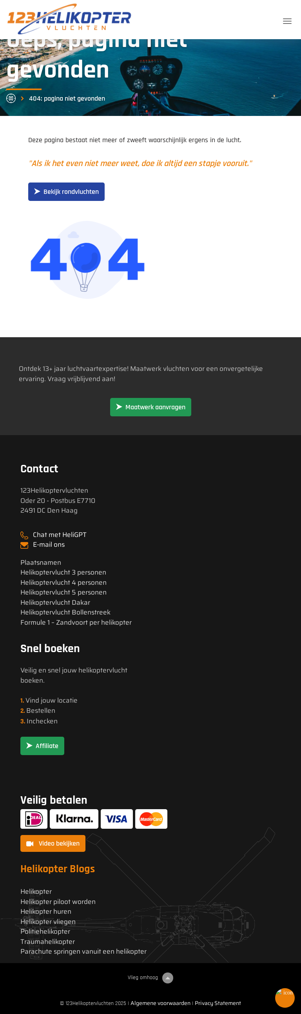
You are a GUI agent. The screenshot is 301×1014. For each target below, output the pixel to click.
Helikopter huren (45, 911)
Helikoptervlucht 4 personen (63, 582)
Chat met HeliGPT (60, 535)
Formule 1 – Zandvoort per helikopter (76, 622)
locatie (67, 700)
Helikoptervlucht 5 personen (63, 592)
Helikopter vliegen (48, 922)
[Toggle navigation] (287, 21)
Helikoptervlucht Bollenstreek (65, 612)
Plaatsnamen (40, 563)
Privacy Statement (218, 1003)
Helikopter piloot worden (58, 902)
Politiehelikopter (45, 931)
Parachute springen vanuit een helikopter (83, 951)
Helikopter (36, 892)
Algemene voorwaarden (160, 1003)
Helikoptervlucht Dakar (55, 602)
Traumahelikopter (47, 942)
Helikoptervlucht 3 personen (63, 572)
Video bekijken (53, 843)
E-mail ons (49, 544)
